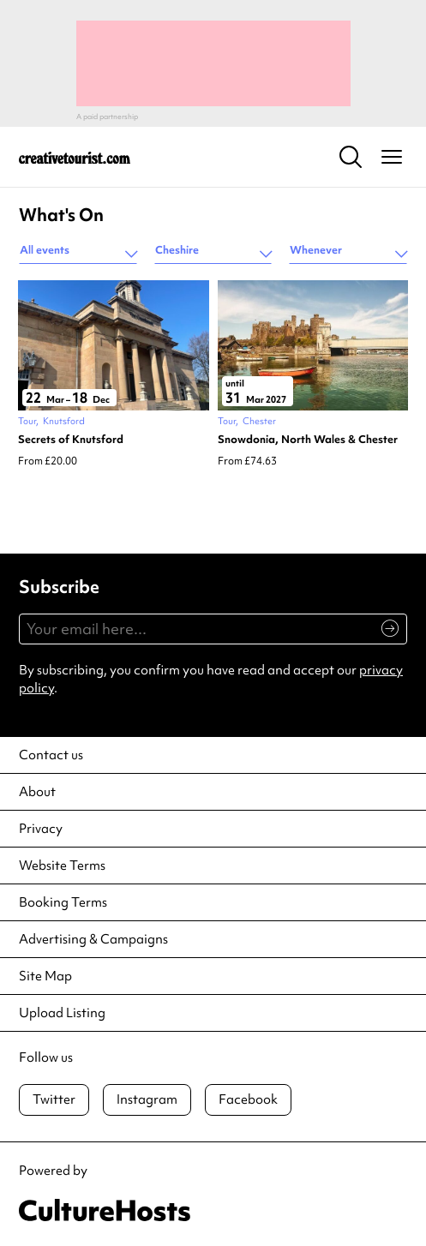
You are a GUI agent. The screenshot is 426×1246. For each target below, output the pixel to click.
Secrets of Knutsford (70, 440)
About (37, 791)
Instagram (147, 1099)
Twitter (54, 1099)
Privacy (41, 828)
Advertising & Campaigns (93, 939)
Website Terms (62, 865)
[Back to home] (74, 157)
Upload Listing (62, 1012)
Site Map (45, 976)
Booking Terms (63, 902)
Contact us (51, 755)
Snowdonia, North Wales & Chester (308, 440)
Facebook (248, 1099)
